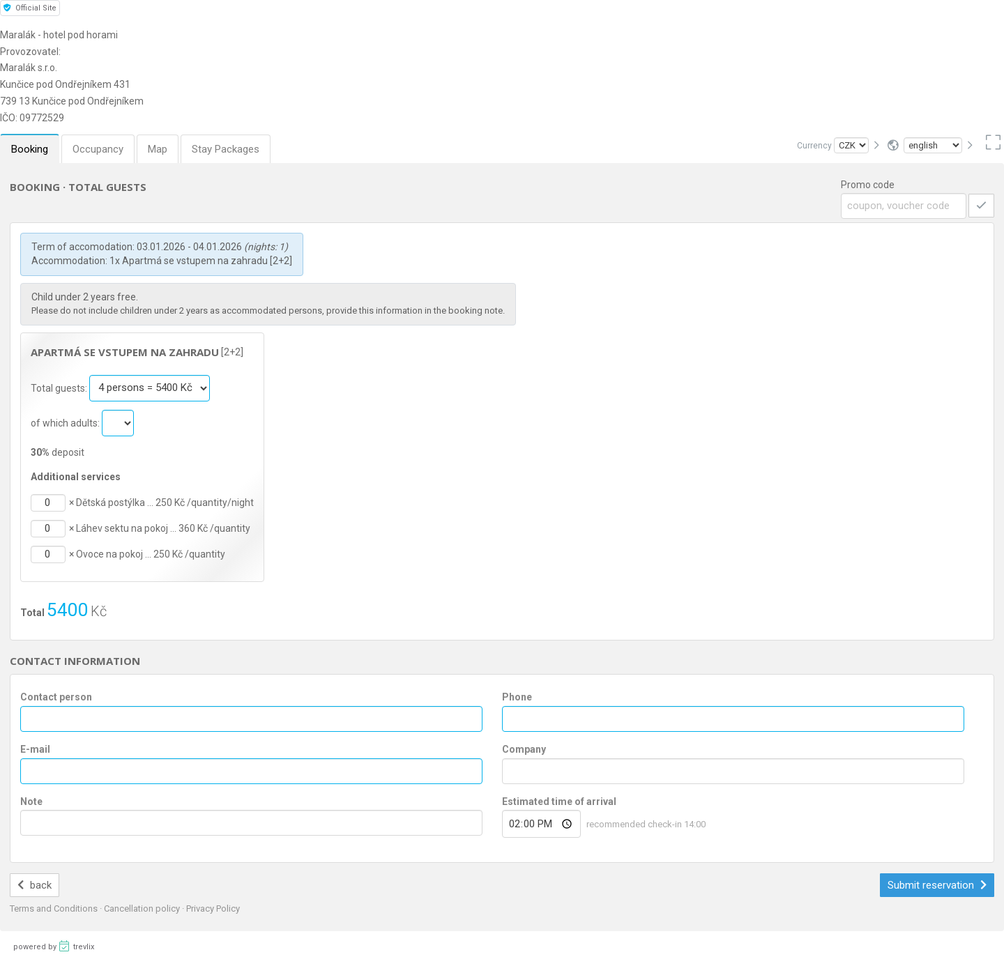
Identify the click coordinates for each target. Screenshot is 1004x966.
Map (157, 149)
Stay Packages (225, 149)
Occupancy (98, 149)
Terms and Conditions (55, 908)
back (34, 885)
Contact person (56, 697)
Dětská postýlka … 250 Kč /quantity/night (165, 502)
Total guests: (60, 387)
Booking (29, 149)
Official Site (29, 8)
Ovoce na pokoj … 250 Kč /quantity (150, 554)
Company (524, 749)
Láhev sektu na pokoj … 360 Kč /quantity (163, 528)
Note (31, 801)
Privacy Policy (213, 908)
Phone (517, 697)
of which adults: (66, 422)
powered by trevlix (53, 945)
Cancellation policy (143, 908)
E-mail (35, 749)
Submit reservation (937, 885)
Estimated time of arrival (559, 801)
